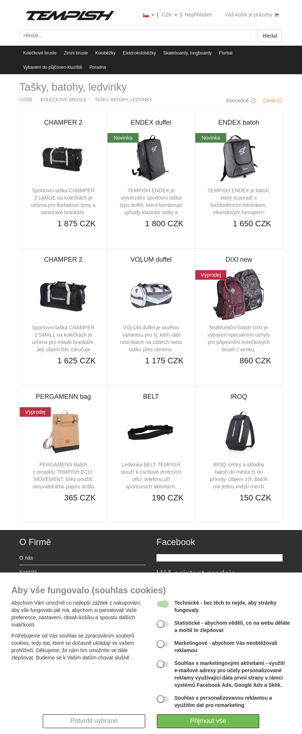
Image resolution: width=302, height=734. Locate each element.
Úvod (25, 99)
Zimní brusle (76, 53)
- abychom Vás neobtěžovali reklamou (226, 646)
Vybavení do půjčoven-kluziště (52, 67)
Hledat (270, 36)
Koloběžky (105, 53)
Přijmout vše (208, 720)
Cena (272, 100)
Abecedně (241, 100)
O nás (26, 558)
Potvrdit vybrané (94, 720)
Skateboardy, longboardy (187, 53)
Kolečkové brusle (39, 53)
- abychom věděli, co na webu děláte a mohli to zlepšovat (232, 626)
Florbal (226, 53)
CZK (170, 15)
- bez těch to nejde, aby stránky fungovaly (225, 606)
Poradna (98, 67)
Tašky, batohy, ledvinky (123, 99)
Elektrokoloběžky (139, 53)
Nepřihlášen (198, 15)
